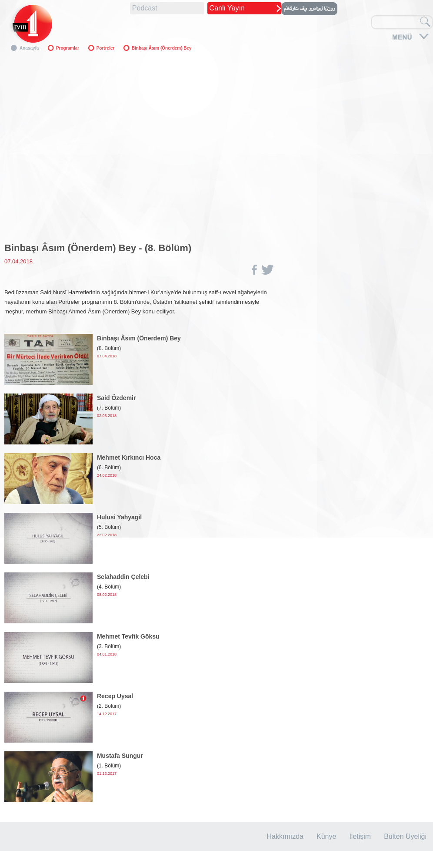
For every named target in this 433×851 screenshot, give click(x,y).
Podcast (144, 8)
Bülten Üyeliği (405, 836)
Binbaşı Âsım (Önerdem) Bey (162, 48)
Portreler (106, 48)
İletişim (360, 836)
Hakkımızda (285, 836)
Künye (326, 836)
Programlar (67, 48)
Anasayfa (29, 48)
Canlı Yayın (227, 8)
